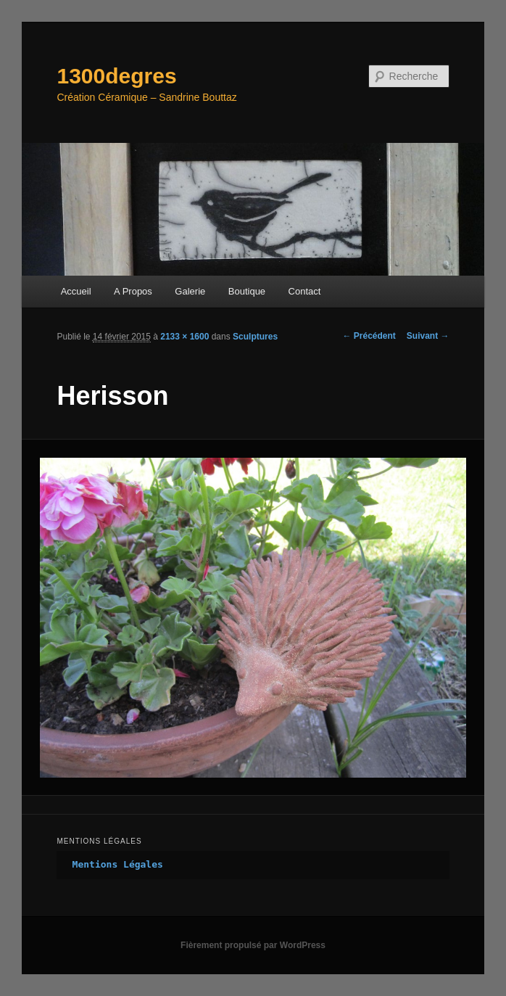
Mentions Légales (117, 864)
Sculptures (255, 337)
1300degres (116, 76)
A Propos (133, 291)
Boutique (246, 291)
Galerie (190, 291)
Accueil (76, 291)
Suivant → (428, 336)
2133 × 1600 (184, 337)
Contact (305, 291)
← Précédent (368, 336)
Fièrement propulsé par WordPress (253, 945)
